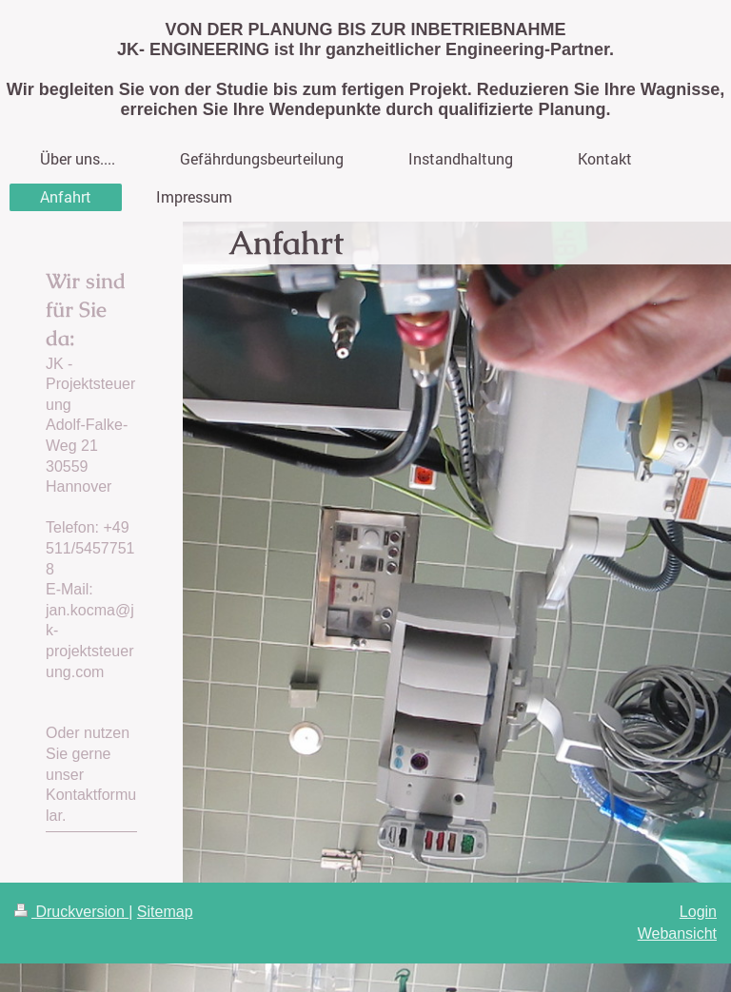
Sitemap (165, 912)
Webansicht (677, 933)
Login (698, 912)
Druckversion (71, 912)
